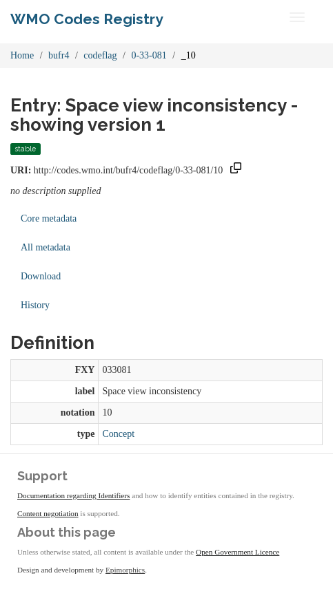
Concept (118, 434)
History (35, 305)
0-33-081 (148, 55)
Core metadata (49, 218)
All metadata (45, 247)
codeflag (100, 55)
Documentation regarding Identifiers (73, 495)
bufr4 (58, 55)
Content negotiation (48, 513)
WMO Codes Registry (86, 19)
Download (41, 276)
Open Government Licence (237, 552)
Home (22, 55)
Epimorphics (125, 570)
